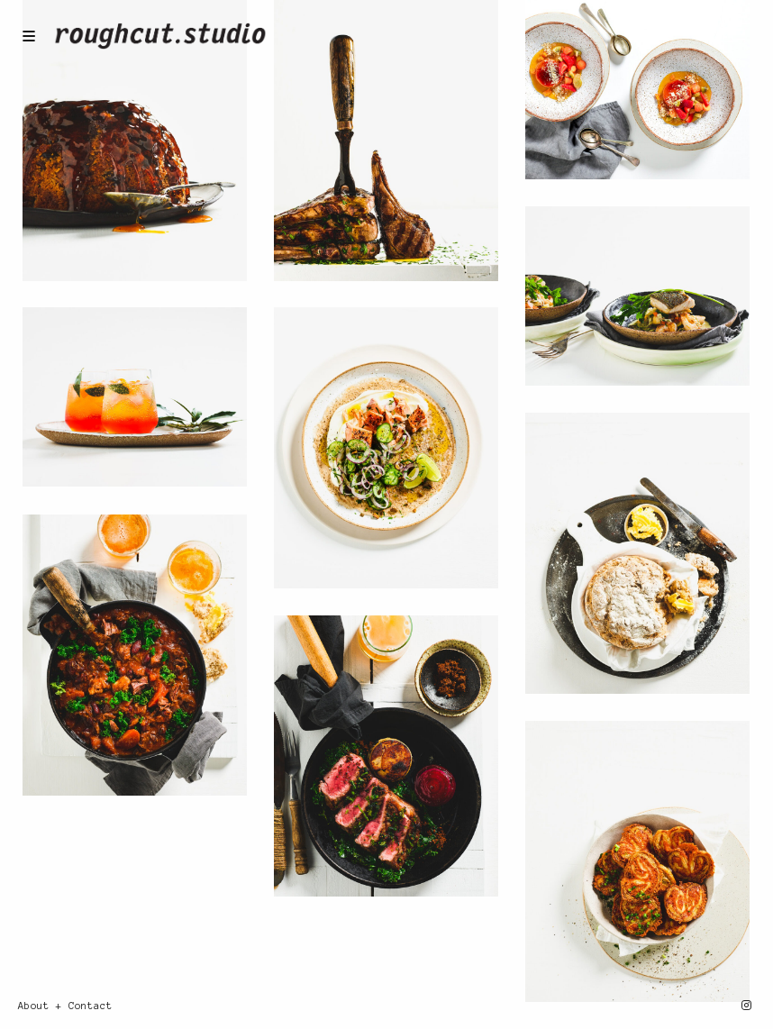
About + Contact (65, 1005)
